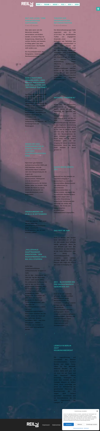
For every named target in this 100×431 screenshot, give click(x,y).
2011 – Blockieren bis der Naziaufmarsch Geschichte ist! (64, 284)
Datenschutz (56, 425)
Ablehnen (79, 424)
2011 (28, 25)
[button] (98, 9)
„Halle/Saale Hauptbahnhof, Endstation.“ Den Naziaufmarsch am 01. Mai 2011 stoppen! (36, 254)
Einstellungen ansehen (91, 424)
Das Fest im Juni (62, 230)
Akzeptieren (68, 424)
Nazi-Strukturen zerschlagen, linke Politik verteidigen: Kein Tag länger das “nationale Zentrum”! (36, 82)
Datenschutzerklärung (78, 428)
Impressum (86, 428)
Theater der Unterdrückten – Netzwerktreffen (63, 20)
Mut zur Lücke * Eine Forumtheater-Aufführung (35, 20)
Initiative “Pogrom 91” (65, 98)
